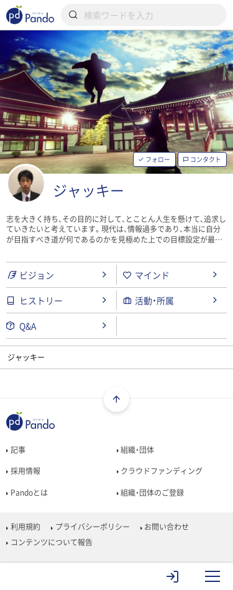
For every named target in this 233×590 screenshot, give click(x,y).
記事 (15, 449)
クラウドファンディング (160, 470)
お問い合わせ (164, 526)
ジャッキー (88, 190)
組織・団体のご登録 (150, 492)
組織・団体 (135, 449)
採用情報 (23, 470)
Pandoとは (26, 492)
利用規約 (23, 526)
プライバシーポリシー (90, 526)
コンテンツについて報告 (49, 542)
